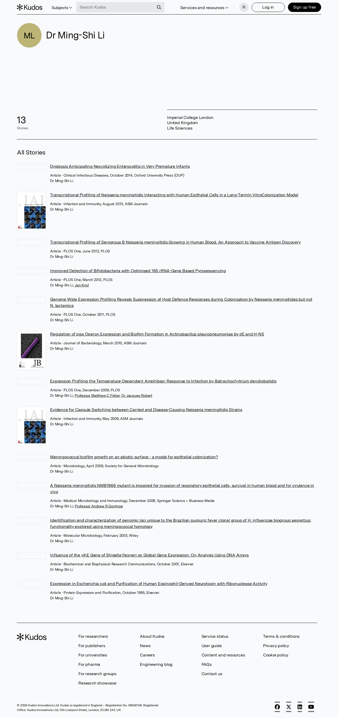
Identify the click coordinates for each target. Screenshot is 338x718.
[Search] (159, 7)
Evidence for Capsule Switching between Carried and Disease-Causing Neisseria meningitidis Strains (146, 409)
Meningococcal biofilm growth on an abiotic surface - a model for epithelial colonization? (134, 456)
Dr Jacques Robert (136, 395)
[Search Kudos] (115, 7)
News (145, 645)
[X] (288, 707)
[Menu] (244, 7)
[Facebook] (277, 707)
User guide (212, 645)
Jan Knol (82, 285)
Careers (147, 655)
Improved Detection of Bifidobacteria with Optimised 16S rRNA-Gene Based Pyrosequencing (138, 270)
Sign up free (304, 7)
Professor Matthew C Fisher (97, 395)
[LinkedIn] (300, 707)
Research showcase (97, 683)
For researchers (93, 636)
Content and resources (223, 655)
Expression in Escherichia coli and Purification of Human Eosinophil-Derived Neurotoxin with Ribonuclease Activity (158, 583)
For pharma (89, 664)
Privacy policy (276, 645)
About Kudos (152, 636)
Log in (268, 7)
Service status (215, 636)
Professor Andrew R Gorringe (99, 506)
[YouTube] (311, 707)
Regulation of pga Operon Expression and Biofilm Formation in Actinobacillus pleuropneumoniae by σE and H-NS (157, 334)
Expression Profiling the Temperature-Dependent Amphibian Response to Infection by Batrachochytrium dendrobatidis (163, 381)
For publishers (91, 645)
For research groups (97, 673)
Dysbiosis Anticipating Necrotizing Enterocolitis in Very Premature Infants (120, 166)
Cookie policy (275, 655)
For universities (92, 655)
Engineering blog (156, 664)
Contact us (212, 673)
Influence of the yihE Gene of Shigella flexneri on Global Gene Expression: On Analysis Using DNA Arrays (149, 555)
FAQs (207, 664)
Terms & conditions (281, 636)
